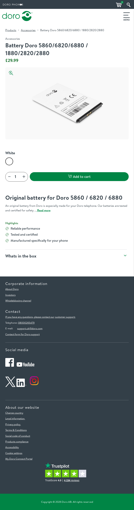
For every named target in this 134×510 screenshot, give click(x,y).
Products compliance (16, 441)
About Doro (12, 289)
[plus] (9, 177)
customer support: (65, 317)
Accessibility (12, 447)
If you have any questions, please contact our (29, 317)
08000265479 (26, 323)
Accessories (28, 30)
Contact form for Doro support (22, 334)
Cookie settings (13, 453)
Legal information (15, 418)
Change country (14, 413)
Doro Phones (13, 4)
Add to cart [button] (79, 176)
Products (10, 30)
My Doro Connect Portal (18, 459)
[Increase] (24, 177)
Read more (43, 210)
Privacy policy (13, 424)
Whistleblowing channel (18, 300)
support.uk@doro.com (29, 328)
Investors (10, 295)
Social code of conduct (17, 436)
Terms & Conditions (16, 430)
